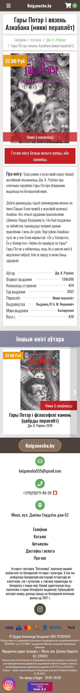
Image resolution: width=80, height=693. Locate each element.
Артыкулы (40, 543)
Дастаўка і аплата (40, 551)
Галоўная (20, 40)
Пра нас (40, 558)
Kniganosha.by (40, 445)
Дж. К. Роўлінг (56, 40)
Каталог (36, 40)
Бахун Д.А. (40, 686)
